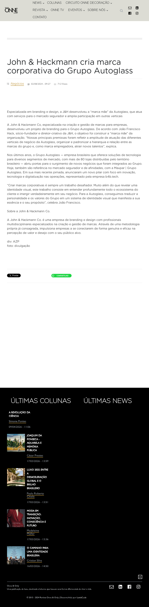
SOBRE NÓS (96, 10)
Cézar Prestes (35, 455)
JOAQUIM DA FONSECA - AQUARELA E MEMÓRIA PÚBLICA (34, 443)
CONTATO (39, 17)
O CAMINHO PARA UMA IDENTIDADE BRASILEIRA (37, 552)
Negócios (17, 83)
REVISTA (39, 10)
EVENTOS (75, 10)
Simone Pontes (17, 421)
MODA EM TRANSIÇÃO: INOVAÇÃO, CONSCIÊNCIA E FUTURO (36, 518)
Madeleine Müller (33, 532)
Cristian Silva (34, 560)
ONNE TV (57, 10)
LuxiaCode (81, 598)
